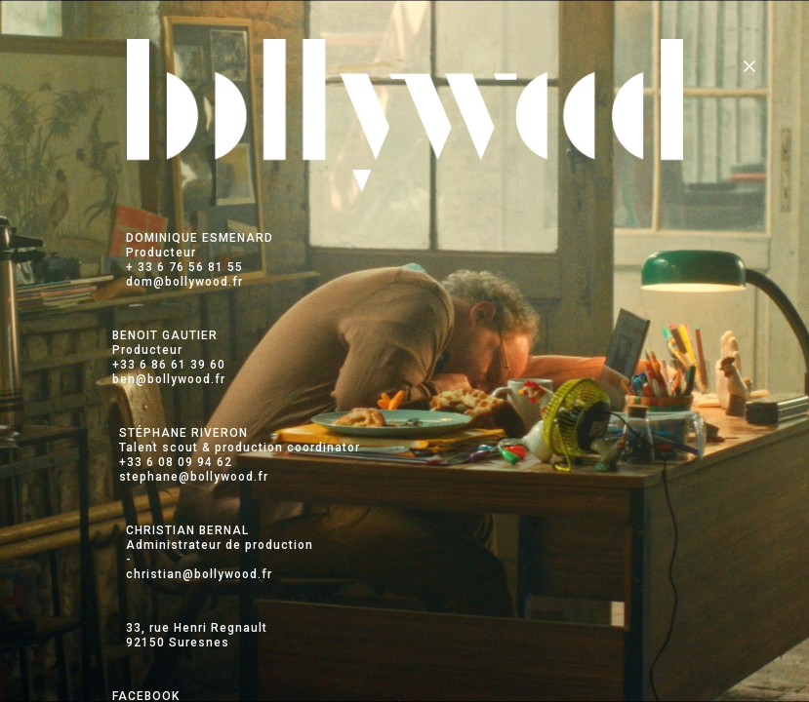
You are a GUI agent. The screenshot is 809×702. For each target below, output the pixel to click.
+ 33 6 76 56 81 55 (184, 267)
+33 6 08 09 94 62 (175, 462)
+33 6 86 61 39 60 (168, 364)
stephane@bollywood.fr (193, 477)
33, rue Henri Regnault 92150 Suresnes (196, 635)
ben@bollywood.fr (168, 379)
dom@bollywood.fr (184, 282)
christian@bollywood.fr (199, 574)
